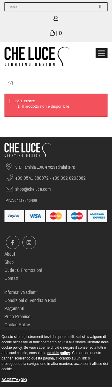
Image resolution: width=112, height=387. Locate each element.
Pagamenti (14, 308)
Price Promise (17, 316)
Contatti (11, 278)
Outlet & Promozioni (23, 270)
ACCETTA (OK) (14, 380)
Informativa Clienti (21, 292)
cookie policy (58, 353)
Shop (9, 262)
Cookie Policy (17, 324)
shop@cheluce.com (33, 189)
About (9, 254)
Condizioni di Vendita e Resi (30, 300)
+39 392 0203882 (69, 178)
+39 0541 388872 (32, 178)
